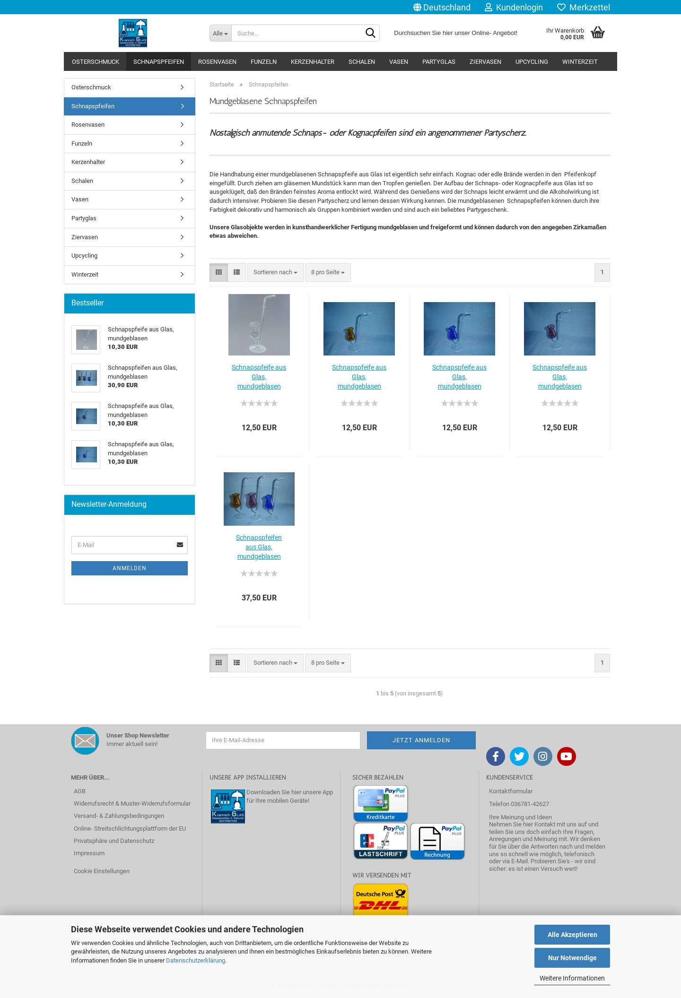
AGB (80, 791)
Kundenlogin (514, 7)
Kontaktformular (511, 791)
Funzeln (264, 61)
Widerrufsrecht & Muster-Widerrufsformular (132, 803)
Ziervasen (485, 61)
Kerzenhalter (312, 61)
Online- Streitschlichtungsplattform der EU (130, 828)
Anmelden (130, 568)
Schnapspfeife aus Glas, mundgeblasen (259, 377)
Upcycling (531, 61)
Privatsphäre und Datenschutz (114, 840)
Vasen (398, 61)
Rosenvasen (217, 61)
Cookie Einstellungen (102, 871)
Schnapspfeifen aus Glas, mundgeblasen (259, 547)
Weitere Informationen (572, 978)
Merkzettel (583, 7)
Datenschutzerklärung (195, 960)
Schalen (362, 61)
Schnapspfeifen (158, 61)
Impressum (89, 853)
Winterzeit (580, 61)
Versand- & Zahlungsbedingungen (119, 815)
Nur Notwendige (572, 958)
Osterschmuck (95, 61)
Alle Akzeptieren (572, 934)
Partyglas (438, 61)
